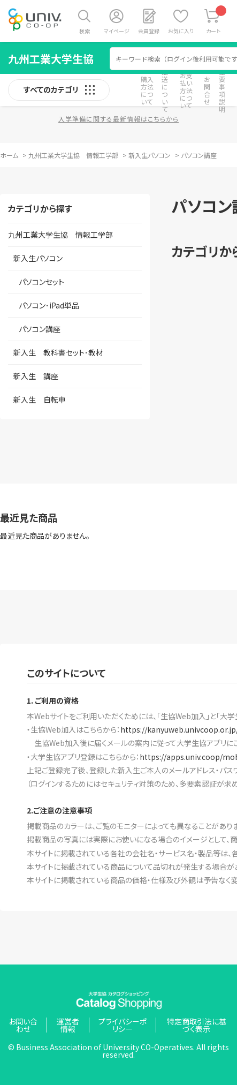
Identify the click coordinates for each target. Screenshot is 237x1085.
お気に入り (181, 31)
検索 (84, 31)
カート (216, 20)
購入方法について (147, 90)
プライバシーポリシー (122, 1025)
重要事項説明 (222, 90)
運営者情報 (68, 1025)
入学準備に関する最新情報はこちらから (118, 118)
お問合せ (207, 90)
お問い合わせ (23, 1025)
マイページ (116, 31)
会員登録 (148, 31)
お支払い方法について (186, 90)
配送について (165, 90)
